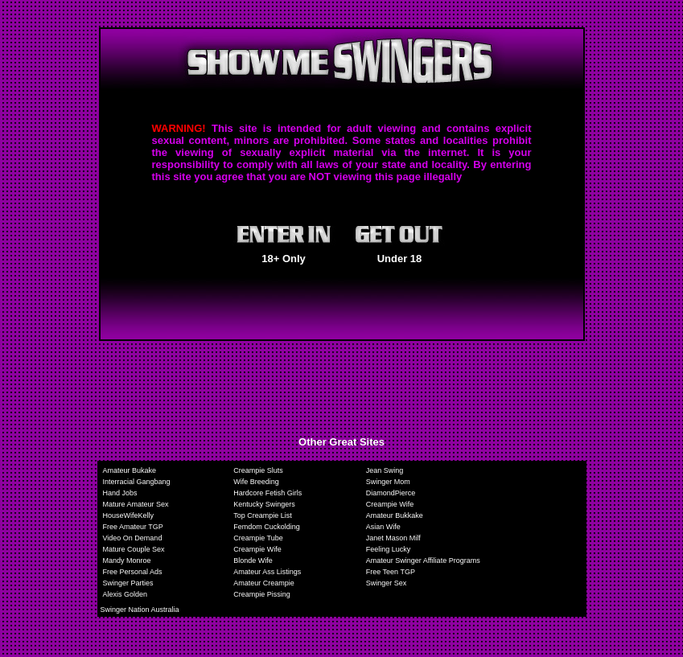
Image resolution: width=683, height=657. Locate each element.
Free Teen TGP (390, 572)
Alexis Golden (125, 594)
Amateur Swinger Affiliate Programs (423, 560)
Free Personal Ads (133, 572)
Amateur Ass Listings (267, 572)
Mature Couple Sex (134, 549)
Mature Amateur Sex (136, 504)
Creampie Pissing (261, 594)
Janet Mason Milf (393, 538)
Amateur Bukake (130, 470)
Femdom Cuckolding (266, 527)
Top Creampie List (262, 515)
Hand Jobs (120, 493)
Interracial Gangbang (137, 482)
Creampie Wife (390, 504)
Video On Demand (133, 538)
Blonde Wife (253, 560)
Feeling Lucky (388, 549)
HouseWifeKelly (128, 515)
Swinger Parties (128, 583)
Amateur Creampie (263, 583)
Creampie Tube (258, 538)
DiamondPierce (391, 493)
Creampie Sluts (258, 470)
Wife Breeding (256, 482)
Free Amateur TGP (133, 527)
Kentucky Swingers (264, 504)
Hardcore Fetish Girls (267, 493)
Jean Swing (385, 470)
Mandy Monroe (127, 560)
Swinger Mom (388, 482)
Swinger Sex (386, 583)
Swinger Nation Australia (140, 610)
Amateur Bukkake (394, 515)
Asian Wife (383, 527)
